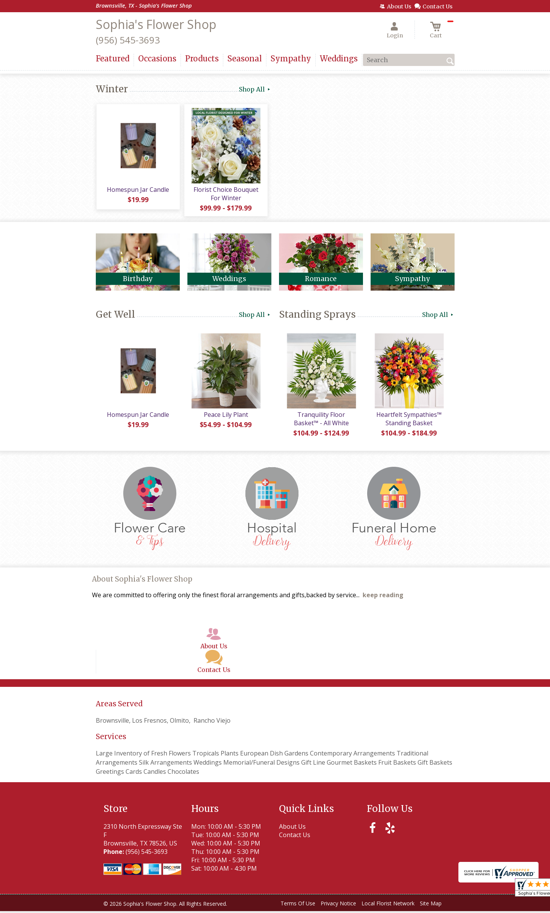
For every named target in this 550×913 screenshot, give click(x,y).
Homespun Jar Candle (137, 190)
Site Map (431, 905)
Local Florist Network (388, 905)
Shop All (255, 89)
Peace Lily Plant (225, 416)
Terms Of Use (298, 905)
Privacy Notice (338, 905)
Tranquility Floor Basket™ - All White (321, 420)
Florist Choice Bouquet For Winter (225, 194)
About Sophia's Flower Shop (142, 581)
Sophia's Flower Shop (156, 24)
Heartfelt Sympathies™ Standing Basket (408, 420)
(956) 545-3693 (128, 40)
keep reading (383, 597)
